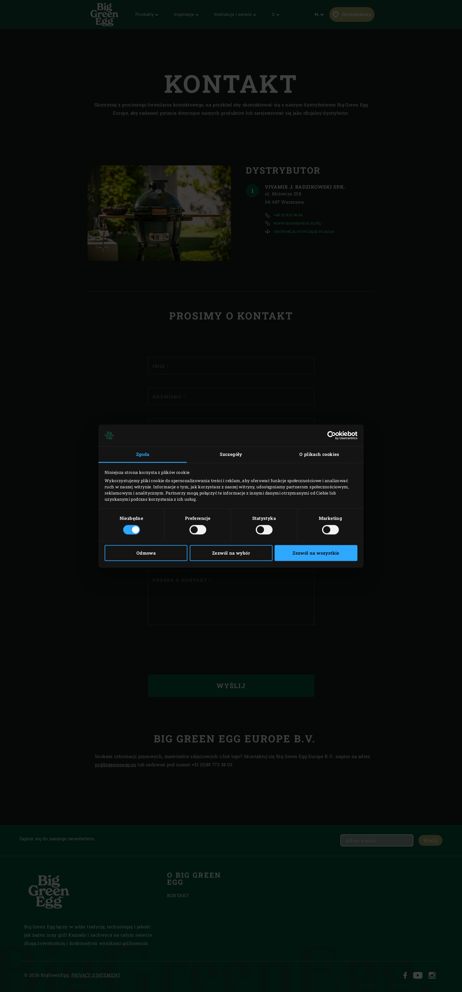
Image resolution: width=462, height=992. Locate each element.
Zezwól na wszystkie (316, 553)
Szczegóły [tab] (231, 454)
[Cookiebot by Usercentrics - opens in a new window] (331, 435)
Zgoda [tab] (142, 454)
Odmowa (146, 553)
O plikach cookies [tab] (319, 454)
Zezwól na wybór (231, 553)
